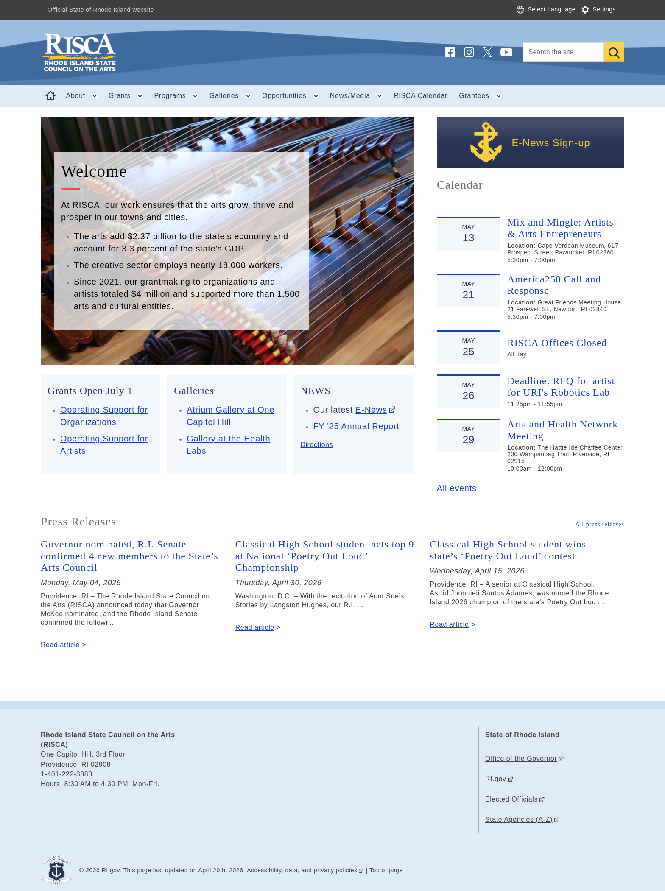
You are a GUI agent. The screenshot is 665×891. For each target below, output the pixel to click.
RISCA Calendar (420, 95)
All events (457, 488)
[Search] (563, 52)
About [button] (84, 96)
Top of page (386, 870)
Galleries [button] (233, 96)
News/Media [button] (359, 96)
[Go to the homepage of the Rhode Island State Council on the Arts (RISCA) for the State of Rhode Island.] (130, 52)
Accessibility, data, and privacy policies (302, 870)
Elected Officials (511, 799)
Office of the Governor (521, 758)
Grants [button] (128, 96)
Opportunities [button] (293, 96)
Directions (316, 444)
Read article (60, 644)
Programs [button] (179, 96)
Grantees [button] (483, 96)
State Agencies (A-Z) (519, 819)
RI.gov (495, 778)
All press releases (599, 524)
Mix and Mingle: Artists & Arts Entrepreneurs (560, 228)
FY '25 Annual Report (356, 426)
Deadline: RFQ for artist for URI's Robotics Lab (561, 386)
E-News (371, 409)
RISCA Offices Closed (557, 342)
